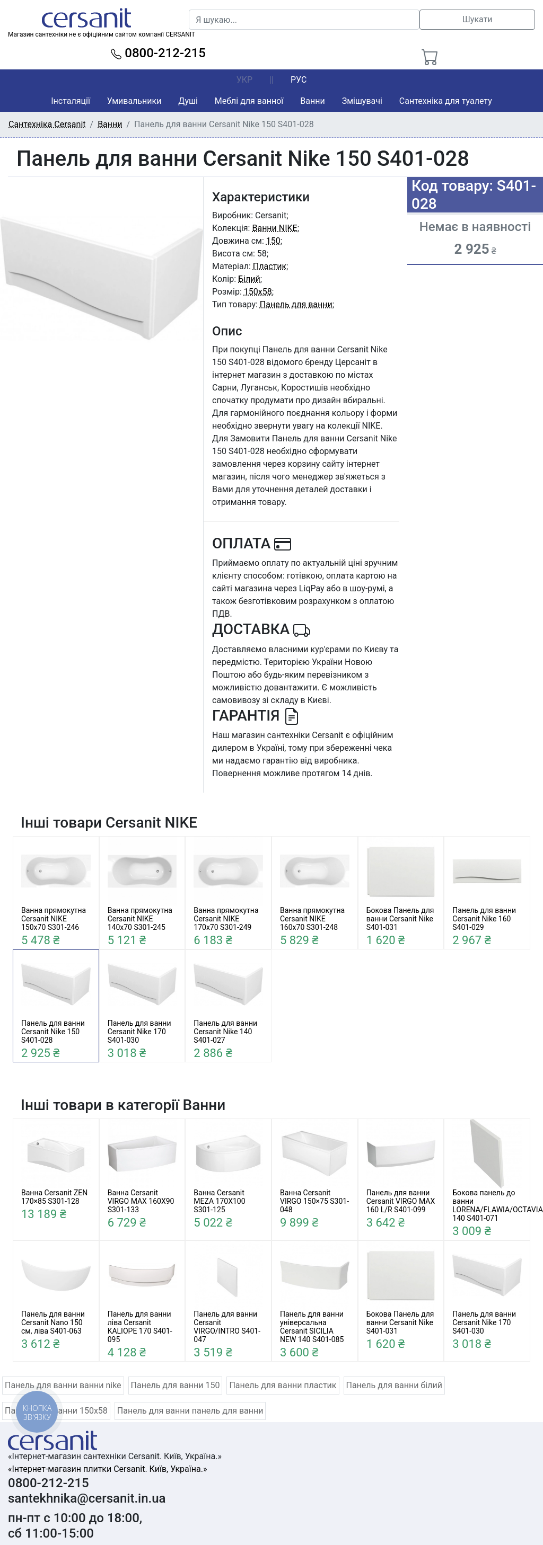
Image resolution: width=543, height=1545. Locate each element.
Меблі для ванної (249, 101)
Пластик (269, 266)
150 (273, 241)
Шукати (477, 19)
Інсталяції (70, 101)
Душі (187, 101)
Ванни (312, 101)
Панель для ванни (296, 304)
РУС (298, 80)
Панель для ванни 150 (175, 1385)
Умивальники (134, 101)
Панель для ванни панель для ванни (190, 1411)
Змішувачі (362, 101)
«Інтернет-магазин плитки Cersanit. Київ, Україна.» (107, 1469)
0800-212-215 (158, 53)
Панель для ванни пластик (282, 1385)
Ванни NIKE (274, 228)
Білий (249, 279)
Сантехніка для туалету (445, 101)
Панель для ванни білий (394, 1385)
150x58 (258, 292)
